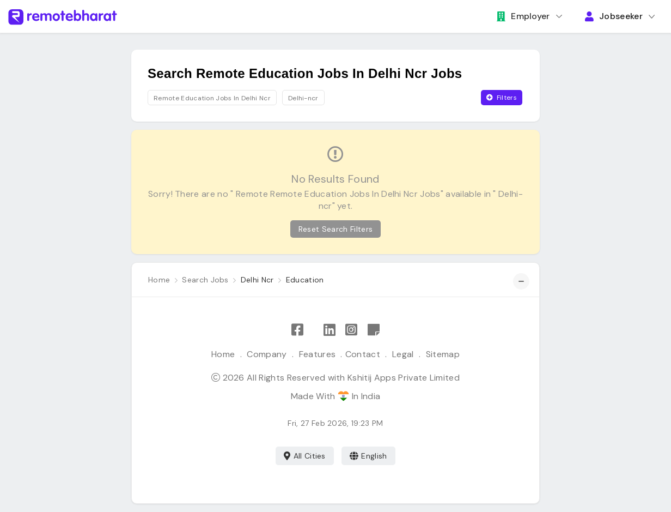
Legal (403, 354)
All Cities (305, 456)
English (368, 456)
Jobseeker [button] (614, 16)
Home (223, 354)
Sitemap (443, 354)
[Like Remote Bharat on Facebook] (297, 330)
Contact (362, 354)
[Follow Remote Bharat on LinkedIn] (329, 330)
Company (266, 354)
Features (317, 354)
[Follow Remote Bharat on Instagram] (351, 330)
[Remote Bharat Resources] (373, 330)
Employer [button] (523, 16)
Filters (501, 97)
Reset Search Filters (335, 229)
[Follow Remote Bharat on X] (313, 330)
